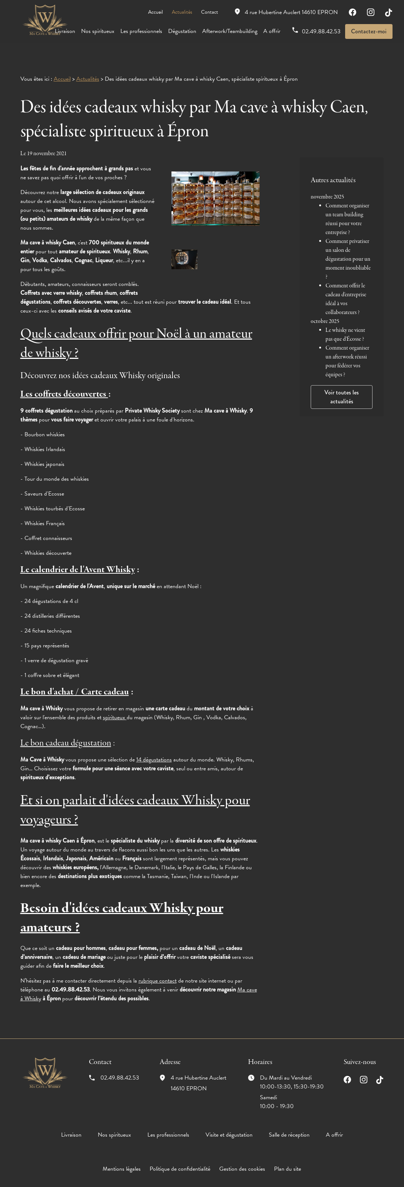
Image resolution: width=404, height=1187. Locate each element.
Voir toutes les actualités (341, 380)
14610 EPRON (291, 12)
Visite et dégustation (229, 1126)
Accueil (155, 12)
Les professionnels (141, 31)
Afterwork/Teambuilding (229, 31)
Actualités (182, 12)
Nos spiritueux (97, 31)
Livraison (65, 31)
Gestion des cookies (242, 1160)
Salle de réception (289, 1126)
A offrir (271, 31)
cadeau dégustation (78, 735)
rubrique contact (157, 972)
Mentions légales (122, 1160)
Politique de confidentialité (180, 1160)
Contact (209, 12)
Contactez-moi (369, 31)
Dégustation (182, 31)
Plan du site (287, 1160)
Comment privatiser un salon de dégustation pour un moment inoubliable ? (348, 243)
